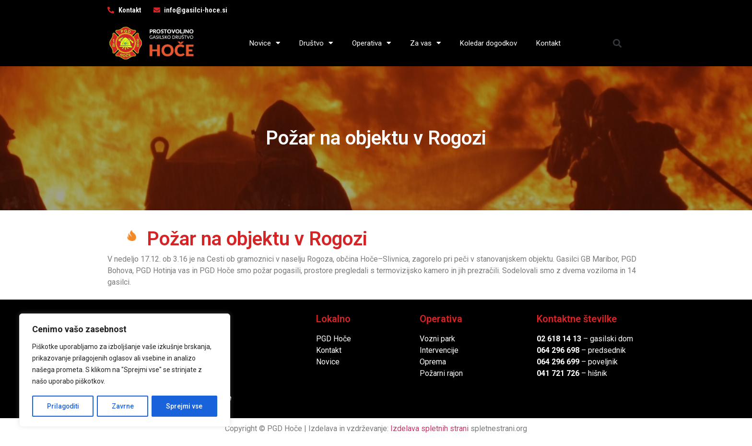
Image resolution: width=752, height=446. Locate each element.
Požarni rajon (441, 373)
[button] (617, 43)
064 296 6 (554, 350)
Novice (264, 43)
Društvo (316, 43)
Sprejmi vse (184, 406)
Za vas (425, 43)
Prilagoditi (63, 406)
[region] (124, 370)
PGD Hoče (333, 338)
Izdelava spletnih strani (429, 428)
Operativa (371, 43)
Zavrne (123, 406)
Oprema (433, 361)
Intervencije (439, 350)
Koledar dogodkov (488, 43)
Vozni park (437, 338)
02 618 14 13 (559, 338)
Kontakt (548, 43)
